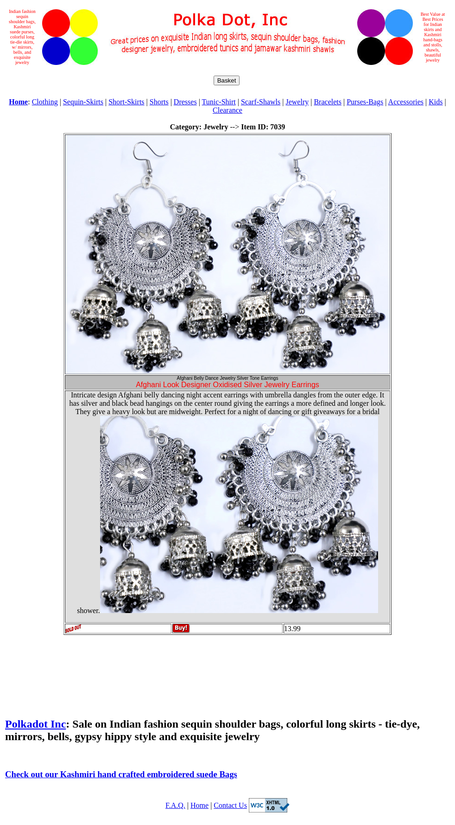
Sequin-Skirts (83, 102)
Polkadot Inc (35, 724)
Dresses (185, 102)
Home (199, 805)
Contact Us (230, 805)
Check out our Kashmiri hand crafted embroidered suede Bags (121, 774)
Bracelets (327, 102)
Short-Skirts (126, 102)
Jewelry (297, 102)
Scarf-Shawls (260, 102)
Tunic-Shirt (219, 102)
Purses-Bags (365, 102)
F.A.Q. (175, 805)
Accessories (405, 102)
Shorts (159, 102)
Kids (435, 102)
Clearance (227, 110)
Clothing (45, 102)
